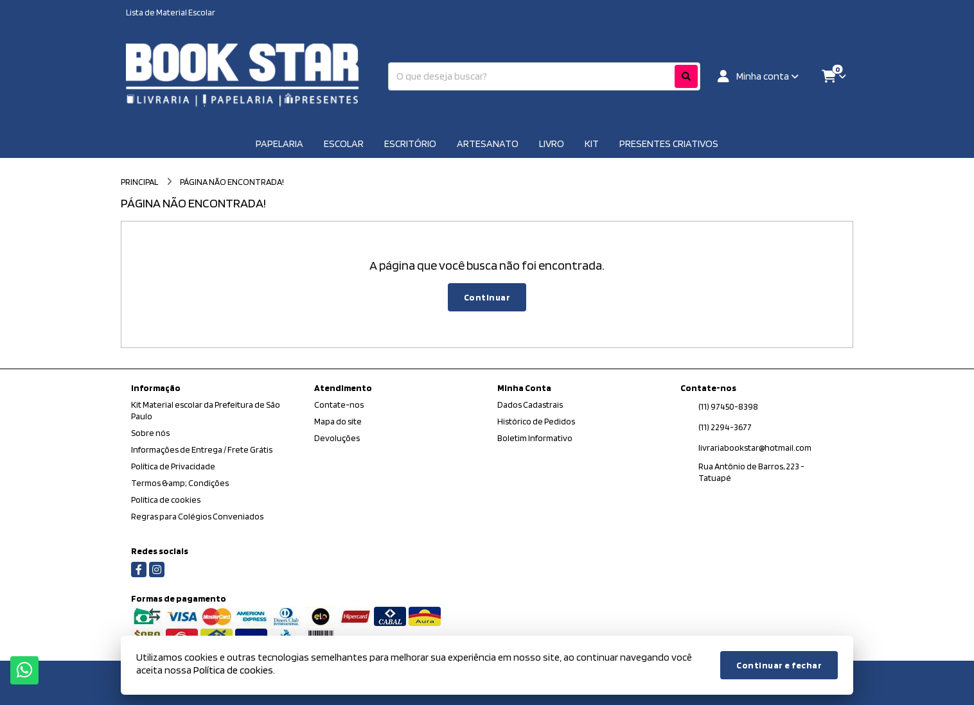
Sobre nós (150, 433)
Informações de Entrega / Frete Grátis (201, 449)
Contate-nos (339, 404)
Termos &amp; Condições (180, 483)
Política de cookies (165, 499)
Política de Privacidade (173, 466)
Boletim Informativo (534, 438)
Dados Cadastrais (530, 404)
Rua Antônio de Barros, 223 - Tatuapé (751, 472)
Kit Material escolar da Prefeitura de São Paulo (205, 410)
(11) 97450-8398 (728, 406)
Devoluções (337, 438)
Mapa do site (338, 421)
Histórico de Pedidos (536, 421)
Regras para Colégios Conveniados (197, 516)
